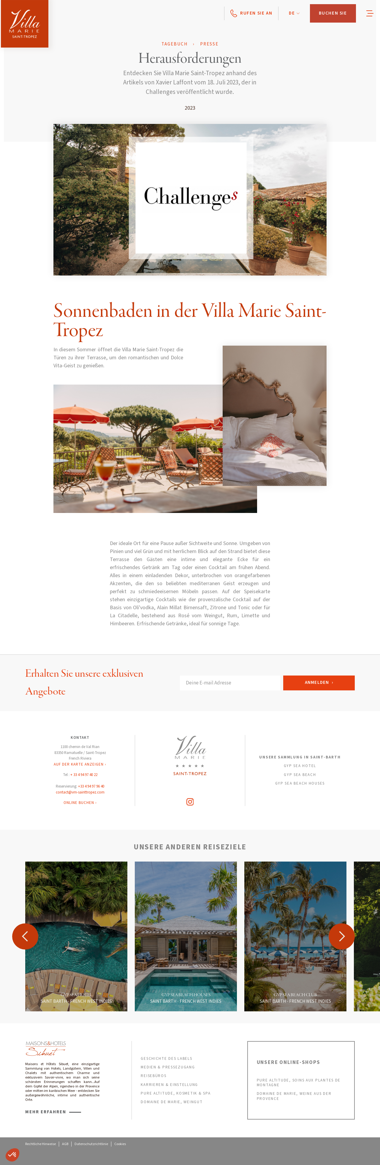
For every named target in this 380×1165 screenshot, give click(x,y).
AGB (65, 1144)
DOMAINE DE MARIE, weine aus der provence (294, 1096)
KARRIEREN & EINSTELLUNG (169, 1084)
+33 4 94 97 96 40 (91, 786)
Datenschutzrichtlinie (91, 1144)
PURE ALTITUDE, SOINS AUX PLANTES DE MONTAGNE (299, 1083)
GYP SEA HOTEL (300, 765)
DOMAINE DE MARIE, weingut (171, 1102)
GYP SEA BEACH (300, 774)
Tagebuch (175, 44)
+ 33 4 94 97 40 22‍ (83, 774)
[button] (294, 13)
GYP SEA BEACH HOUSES (300, 783)
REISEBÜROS (153, 1075)
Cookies (120, 1144)
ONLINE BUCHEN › (80, 802)
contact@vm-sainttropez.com (80, 792)
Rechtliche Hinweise (40, 1144)
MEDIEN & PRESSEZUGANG (168, 1067)
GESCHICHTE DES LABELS (166, 1058)
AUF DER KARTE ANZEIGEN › (80, 764)
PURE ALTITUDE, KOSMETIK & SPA (175, 1093)
